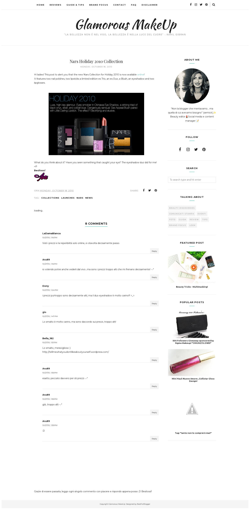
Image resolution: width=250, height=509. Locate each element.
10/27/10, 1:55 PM (49, 373)
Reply (154, 252)
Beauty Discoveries (182, 208)
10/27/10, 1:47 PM (50, 317)
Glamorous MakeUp (125, 24)
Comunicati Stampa (181, 214)
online (140, 74)
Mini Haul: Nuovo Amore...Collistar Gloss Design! (193, 380)
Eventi (202, 214)
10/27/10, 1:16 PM (49, 238)
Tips (205, 219)
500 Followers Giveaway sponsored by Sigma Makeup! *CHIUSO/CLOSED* (193, 341)
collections (50, 198)
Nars (80, 198)
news (89, 198)
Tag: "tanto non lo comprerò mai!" (193, 433)
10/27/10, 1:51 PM (49, 343)
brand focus (177, 225)
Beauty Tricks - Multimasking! (192, 287)
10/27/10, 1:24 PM (50, 291)
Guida (182, 219)
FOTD (172, 219)
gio (44, 313)
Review (194, 219)
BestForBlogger (143, 505)
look (193, 225)
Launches (68, 198)
